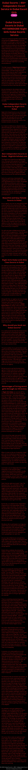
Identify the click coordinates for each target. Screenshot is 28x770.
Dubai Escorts (15, 40)
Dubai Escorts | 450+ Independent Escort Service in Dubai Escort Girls (14, 7)
